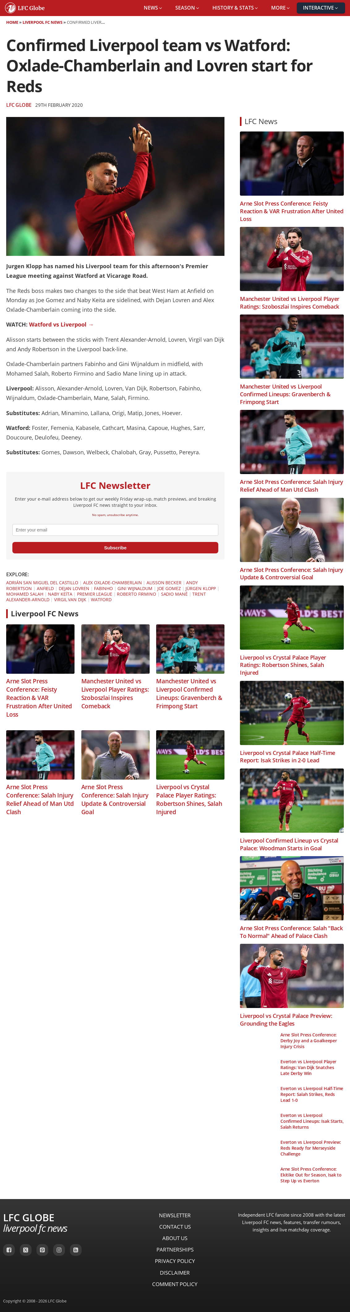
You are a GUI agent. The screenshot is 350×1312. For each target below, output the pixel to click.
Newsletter (175, 1215)
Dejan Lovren (74, 588)
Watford (101, 599)
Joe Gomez (169, 588)
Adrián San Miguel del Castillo (42, 582)
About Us (174, 1238)
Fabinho (103, 588)
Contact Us (175, 1226)
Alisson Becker (164, 582)
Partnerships (175, 1249)
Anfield (45, 588)
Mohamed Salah (24, 594)
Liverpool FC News (42, 22)
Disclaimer (175, 1272)
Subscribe (115, 547)
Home (12, 22)
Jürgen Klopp (201, 588)
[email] (115, 530)
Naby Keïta (60, 594)
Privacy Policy (175, 1260)
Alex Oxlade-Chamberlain (112, 582)
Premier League (94, 594)
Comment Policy (175, 1284)
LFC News (261, 121)
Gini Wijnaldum (134, 588)
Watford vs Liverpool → (61, 324)
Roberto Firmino (136, 594)
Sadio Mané (174, 594)
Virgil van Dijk (70, 599)
